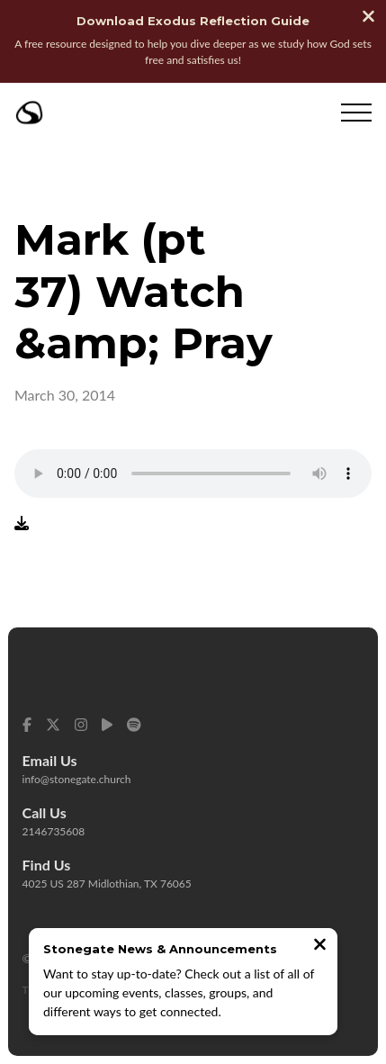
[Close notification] (320, 946)
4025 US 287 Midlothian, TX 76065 (107, 883)
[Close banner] (368, 18)
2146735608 (53, 831)
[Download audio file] (21, 522)
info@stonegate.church (76, 779)
